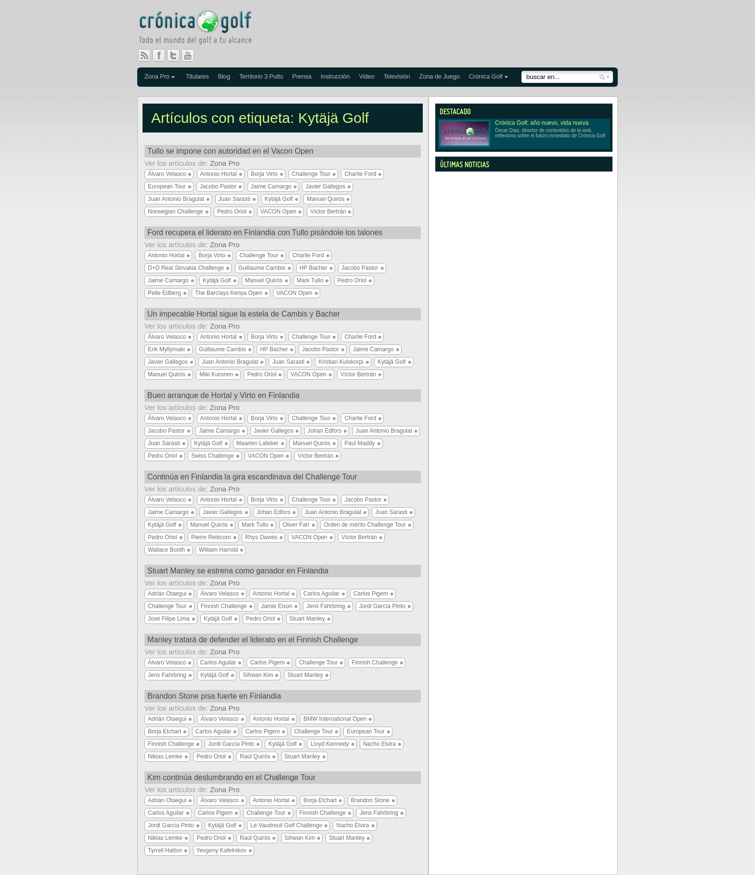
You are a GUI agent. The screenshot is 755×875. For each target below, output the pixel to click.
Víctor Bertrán (328, 211)
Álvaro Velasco (167, 174)
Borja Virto (264, 174)
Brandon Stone (370, 800)
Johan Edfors (325, 430)
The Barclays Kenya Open (228, 293)
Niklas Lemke (165, 756)
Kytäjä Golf (278, 199)
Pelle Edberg (164, 293)
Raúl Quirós (255, 756)
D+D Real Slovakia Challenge (186, 268)
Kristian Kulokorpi (340, 361)
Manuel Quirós (325, 199)
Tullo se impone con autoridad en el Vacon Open (230, 151)
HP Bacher (313, 268)
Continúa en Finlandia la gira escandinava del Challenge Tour (252, 477)
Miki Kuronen (216, 374)
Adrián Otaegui (167, 593)
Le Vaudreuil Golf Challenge (286, 825)
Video (366, 76)
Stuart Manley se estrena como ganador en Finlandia (237, 571)
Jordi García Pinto (382, 606)
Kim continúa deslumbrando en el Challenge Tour (231, 777)
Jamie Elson (276, 606)
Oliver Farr (296, 524)
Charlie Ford (360, 174)
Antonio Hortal (218, 174)
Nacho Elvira (379, 744)
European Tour (167, 186)
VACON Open (278, 211)
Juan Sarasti (235, 199)
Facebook (163, 55)
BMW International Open (334, 719)
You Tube (192, 55)
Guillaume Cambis (262, 268)
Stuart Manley (307, 618)
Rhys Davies (261, 537)
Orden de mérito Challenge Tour (365, 524)
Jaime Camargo (271, 186)
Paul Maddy (359, 443)
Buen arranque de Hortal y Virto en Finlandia (223, 395)
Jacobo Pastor (218, 186)
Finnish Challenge (224, 606)
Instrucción (335, 76)
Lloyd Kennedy (330, 744)
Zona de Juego (439, 76)
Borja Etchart (164, 731)
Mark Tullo (310, 280)
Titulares (197, 76)
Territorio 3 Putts (261, 76)
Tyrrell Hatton (165, 850)
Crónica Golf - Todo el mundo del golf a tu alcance (202, 29)
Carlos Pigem (370, 593)
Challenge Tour (311, 174)
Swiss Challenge (212, 455)
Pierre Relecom (211, 537)
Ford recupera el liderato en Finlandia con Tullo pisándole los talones (264, 232)
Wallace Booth (166, 549)
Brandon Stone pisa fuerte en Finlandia (214, 696)
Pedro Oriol (232, 211)
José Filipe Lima (169, 618)
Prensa (302, 76)
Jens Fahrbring (325, 606)
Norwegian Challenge (175, 211)
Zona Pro (156, 76)
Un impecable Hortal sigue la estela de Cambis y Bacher (243, 314)
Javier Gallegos (325, 186)
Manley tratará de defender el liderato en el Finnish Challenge (252, 640)
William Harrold (218, 549)
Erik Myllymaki (166, 349)
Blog (224, 76)
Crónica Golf (486, 76)
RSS (144, 55)
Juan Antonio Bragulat (176, 199)
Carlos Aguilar (321, 593)
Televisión (396, 76)
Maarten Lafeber (257, 443)
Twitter (177, 55)
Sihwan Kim (258, 675)
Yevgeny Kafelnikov (221, 850)
